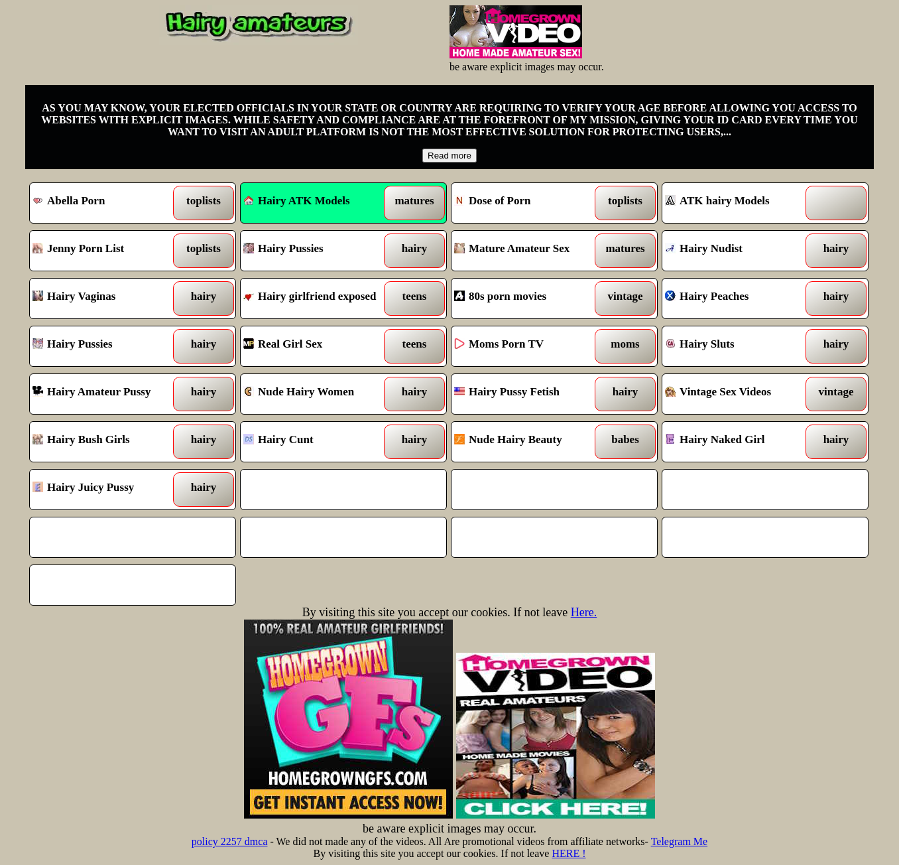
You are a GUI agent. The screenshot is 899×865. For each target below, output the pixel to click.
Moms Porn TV (528, 346)
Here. (584, 612)
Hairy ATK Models (296, 200)
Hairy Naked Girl (739, 442)
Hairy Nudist (739, 250)
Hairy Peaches (739, 298)
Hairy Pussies (317, 250)
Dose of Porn (528, 203)
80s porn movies (528, 298)
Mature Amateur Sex (528, 250)
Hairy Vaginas (106, 298)
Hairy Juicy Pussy (106, 489)
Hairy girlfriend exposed (317, 298)
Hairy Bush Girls (106, 442)
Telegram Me (679, 841)
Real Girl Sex (317, 346)
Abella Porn (106, 203)
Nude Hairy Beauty (528, 442)
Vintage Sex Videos (739, 394)
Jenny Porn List (106, 250)
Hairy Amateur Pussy (106, 394)
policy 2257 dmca (230, 841)
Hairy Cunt (317, 442)
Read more (449, 156)
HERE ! (568, 853)
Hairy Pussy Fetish (528, 394)
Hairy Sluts (739, 346)
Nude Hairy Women (317, 394)
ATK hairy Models (739, 203)
